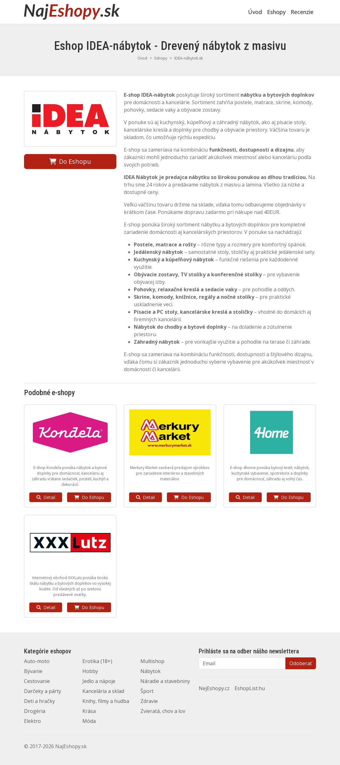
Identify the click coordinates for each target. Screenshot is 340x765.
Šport (146, 691)
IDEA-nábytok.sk (188, 58)
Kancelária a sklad (103, 691)
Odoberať (300, 663)
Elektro (32, 721)
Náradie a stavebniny (165, 681)
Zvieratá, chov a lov (162, 711)
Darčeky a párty (42, 691)
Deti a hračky (39, 701)
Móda (89, 721)
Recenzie (302, 12)
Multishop (152, 661)
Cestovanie (37, 681)
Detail (45, 497)
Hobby (90, 671)
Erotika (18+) (97, 661)
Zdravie (149, 701)
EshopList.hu (250, 688)
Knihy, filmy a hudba (105, 701)
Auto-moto (37, 661)
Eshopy (276, 12)
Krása (89, 711)
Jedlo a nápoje (98, 681)
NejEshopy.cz (214, 688)
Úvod (255, 12)
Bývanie (33, 671)
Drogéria (34, 711)
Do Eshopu (70, 161)
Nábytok (150, 671)
